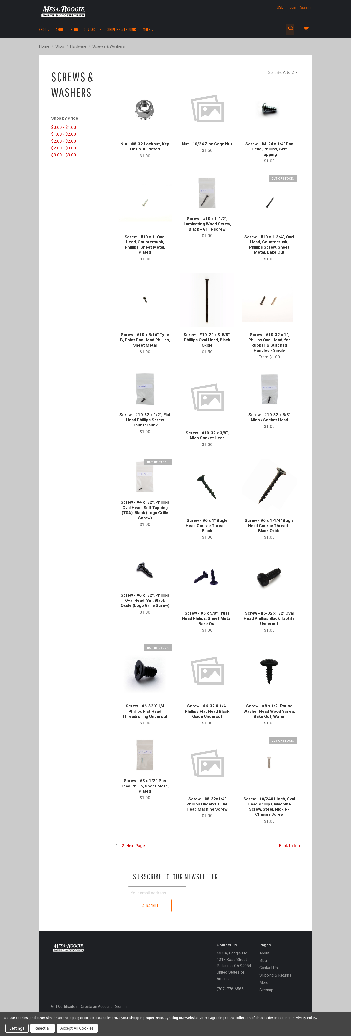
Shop (44, 29)
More (148, 29)
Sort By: (275, 72)
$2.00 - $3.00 (63, 148)
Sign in (305, 7)
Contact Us (93, 29)
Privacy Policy (305, 1017)
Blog (74, 29)
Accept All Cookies (77, 1028)
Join (292, 7)
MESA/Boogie (75, 1002)
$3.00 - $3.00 (63, 154)
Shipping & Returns (122, 29)
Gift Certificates (64, 993)
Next (135, 845)
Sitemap (266, 977)
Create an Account (96, 993)
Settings (17, 1028)
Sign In (121, 993)
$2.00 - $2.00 (63, 141)
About (60, 29)
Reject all (42, 1028)
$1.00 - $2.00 (63, 134)
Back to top (289, 845)
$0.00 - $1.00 (63, 127)
